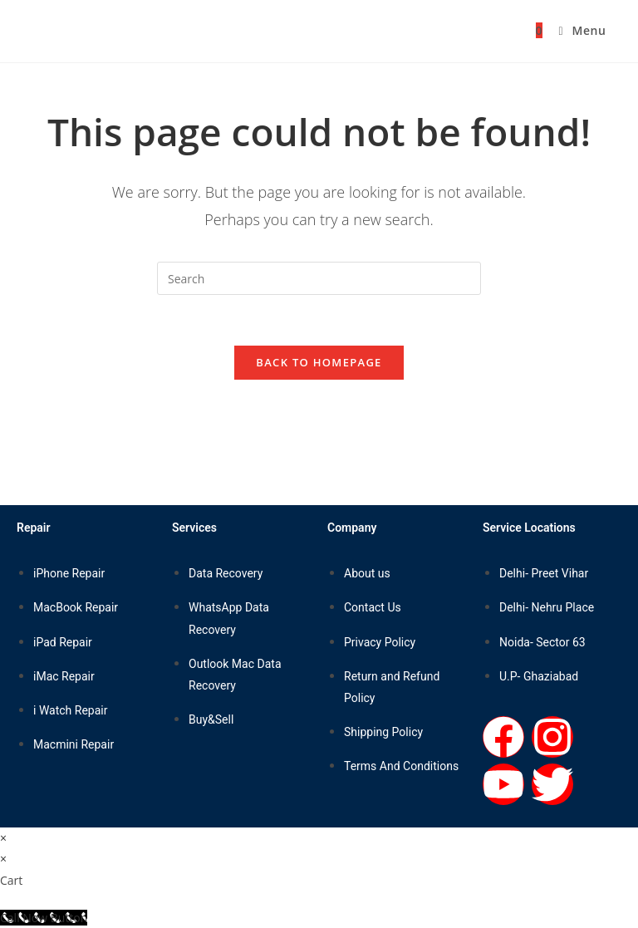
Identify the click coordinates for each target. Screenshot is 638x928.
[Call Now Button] (43, 918)
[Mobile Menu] (576, 30)
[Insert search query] (319, 278)
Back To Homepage (318, 362)
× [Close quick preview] (3, 838)
